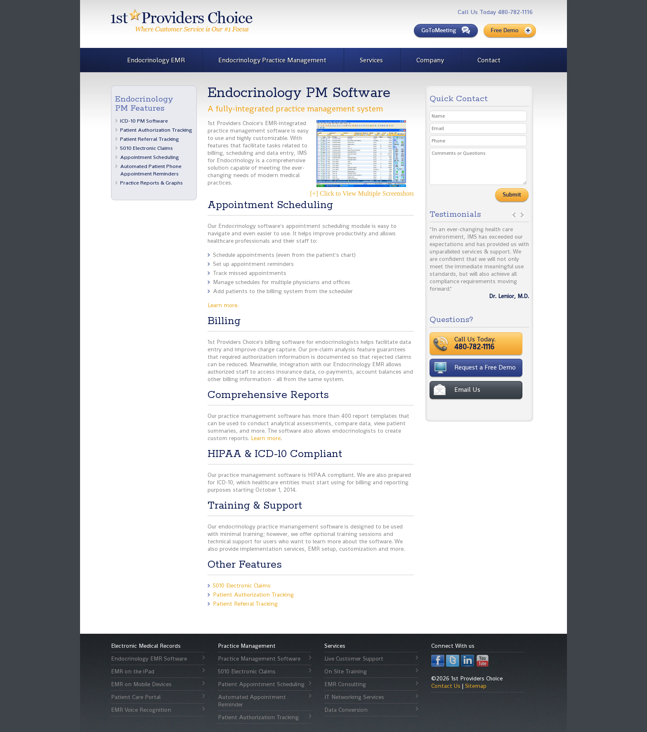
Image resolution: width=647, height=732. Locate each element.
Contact (489, 60)
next (522, 215)
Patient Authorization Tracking (156, 129)
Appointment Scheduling (149, 157)
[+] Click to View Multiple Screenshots (362, 158)
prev (514, 215)
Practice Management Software (259, 658)
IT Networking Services (354, 697)
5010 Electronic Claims (146, 148)
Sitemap (475, 685)
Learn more (266, 438)
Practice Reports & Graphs (151, 182)
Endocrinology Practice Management (272, 60)
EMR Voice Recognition (141, 709)
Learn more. (223, 305)
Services (371, 60)
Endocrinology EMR (156, 60)
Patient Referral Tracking (149, 138)
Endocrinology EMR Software (149, 658)
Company (430, 60)
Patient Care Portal (136, 697)
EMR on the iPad (132, 671)
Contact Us (445, 685)
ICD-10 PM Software (144, 120)
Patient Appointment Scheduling (261, 684)
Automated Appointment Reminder (252, 700)
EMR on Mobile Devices (141, 684)
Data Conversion (346, 709)
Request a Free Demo (485, 367)
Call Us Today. (500, 343)
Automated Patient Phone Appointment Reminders (151, 170)
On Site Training (345, 671)
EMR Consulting (345, 684)
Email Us (467, 389)
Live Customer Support (353, 658)
